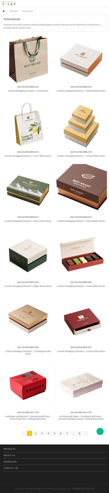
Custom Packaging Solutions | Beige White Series (28, 286)
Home (3, 11)
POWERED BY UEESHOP (83, 488)
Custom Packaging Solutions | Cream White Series (81, 286)
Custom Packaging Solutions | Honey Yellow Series (81, 156)
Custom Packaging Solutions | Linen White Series (28, 156)
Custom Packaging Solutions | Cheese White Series (81, 91)
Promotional (27, 11)
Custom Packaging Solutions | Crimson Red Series (81, 351)
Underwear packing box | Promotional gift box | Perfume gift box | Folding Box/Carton (28, 417)
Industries (13, 11)
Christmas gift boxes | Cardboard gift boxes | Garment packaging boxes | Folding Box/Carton (81, 417)
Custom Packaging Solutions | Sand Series (28, 91)
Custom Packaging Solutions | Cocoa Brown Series (81, 221)
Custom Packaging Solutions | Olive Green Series (28, 221)
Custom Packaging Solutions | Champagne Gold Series (28, 352)
